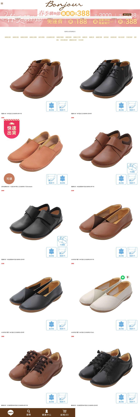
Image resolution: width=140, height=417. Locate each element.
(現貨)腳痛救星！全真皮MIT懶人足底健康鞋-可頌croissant (16, 186)
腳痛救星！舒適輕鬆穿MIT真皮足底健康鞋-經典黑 (84, 405)
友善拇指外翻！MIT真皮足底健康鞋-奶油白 (82, 332)
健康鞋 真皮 (8, 37)
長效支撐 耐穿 (64, 40)
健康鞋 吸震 (99, 37)
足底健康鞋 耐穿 (50, 37)
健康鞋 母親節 (60, 37)
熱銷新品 (50, 18)
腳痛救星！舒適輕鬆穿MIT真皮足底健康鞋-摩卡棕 (14, 405)
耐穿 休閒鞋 (41, 37)
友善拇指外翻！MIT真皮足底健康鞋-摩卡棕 (82, 259)
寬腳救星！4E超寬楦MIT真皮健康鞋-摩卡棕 (82, 186)
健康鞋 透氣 (16, 37)
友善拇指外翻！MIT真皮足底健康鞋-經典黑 (12, 332)
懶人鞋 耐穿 (121, 37)
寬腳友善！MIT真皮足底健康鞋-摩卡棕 (11, 113)
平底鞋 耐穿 (129, 37)
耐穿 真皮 (106, 37)
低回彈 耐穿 (113, 37)
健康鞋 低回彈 (24, 37)
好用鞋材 (114, 18)
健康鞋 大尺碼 (76, 37)
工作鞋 (82, 18)
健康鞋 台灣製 (33, 37)
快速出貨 (18, 18)
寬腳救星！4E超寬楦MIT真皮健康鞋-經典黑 (12, 259)
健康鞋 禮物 (68, 37)
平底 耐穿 (81, 40)
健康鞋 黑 (91, 37)
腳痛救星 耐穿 (73, 40)
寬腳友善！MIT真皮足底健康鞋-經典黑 (81, 113)
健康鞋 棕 (84, 37)
